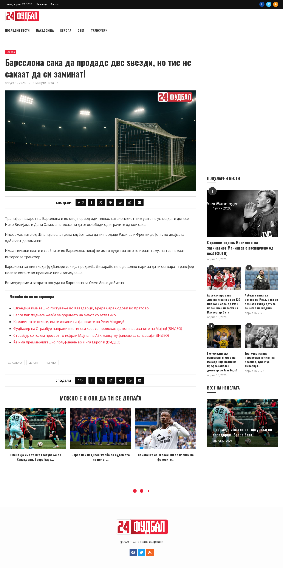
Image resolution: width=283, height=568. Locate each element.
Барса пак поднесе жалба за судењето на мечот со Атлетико (64, 315)
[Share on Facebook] (91, 202)
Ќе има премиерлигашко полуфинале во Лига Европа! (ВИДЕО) (66, 342)
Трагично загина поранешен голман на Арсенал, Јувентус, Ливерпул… (260, 359)
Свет (81, 30)
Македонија (45, 30)
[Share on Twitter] (101, 202)
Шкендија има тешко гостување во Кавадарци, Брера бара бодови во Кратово (81, 308)
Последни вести (17, 30)
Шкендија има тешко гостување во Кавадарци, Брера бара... (35, 457)
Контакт (55, 4)
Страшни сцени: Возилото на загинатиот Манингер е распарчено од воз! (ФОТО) (240, 248)
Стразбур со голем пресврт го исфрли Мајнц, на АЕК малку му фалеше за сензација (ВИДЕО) (91, 335)
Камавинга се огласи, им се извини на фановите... (166, 457)
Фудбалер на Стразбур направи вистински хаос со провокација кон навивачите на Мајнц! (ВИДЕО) (97, 328)
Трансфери (99, 30)
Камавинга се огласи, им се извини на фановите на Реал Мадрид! (68, 321)
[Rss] (275, 4)
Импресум (42, 4)
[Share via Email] (139, 202)
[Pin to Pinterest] (110, 202)
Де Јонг (33, 362)
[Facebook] (261, 4)
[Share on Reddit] (120, 202)
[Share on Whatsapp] (130, 202)
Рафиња (51, 362)
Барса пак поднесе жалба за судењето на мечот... (100, 457)
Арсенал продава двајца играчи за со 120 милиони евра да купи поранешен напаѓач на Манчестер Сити (223, 303)
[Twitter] (268, 4)
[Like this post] (82, 202)
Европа (65, 30)
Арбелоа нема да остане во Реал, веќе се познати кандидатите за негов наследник (261, 301)
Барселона (15, 362)
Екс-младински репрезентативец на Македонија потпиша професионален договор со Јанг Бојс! (222, 361)
